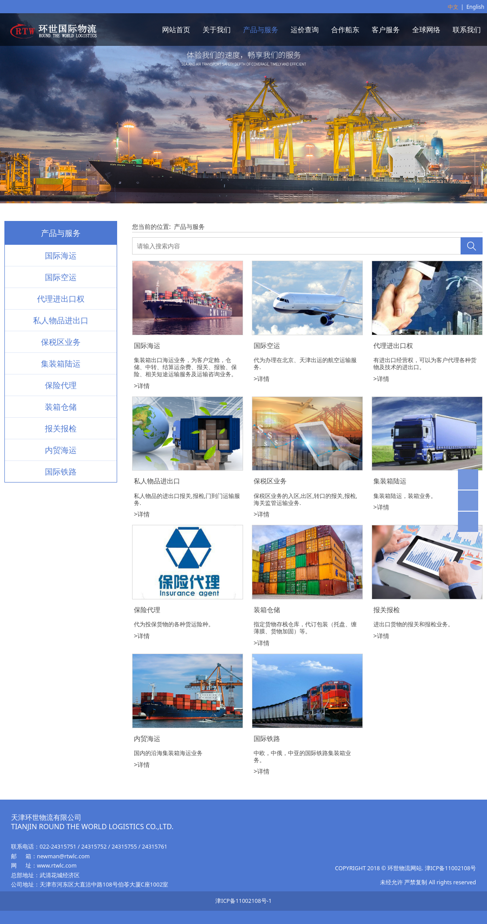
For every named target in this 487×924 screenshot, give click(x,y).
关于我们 (217, 29)
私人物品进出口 (61, 320)
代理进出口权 (61, 298)
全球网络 (426, 29)
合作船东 (345, 29)
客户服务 (386, 29)
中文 (453, 7)
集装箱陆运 (61, 363)
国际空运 (61, 277)
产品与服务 (260, 29)
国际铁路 (61, 471)
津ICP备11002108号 (450, 868)
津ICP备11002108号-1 (243, 901)
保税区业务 (61, 342)
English (475, 7)
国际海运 (61, 255)
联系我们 (467, 29)
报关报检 (61, 428)
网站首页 (176, 29)
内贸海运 (61, 450)
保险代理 (61, 385)
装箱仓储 (61, 406)
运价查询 (305, 29)
